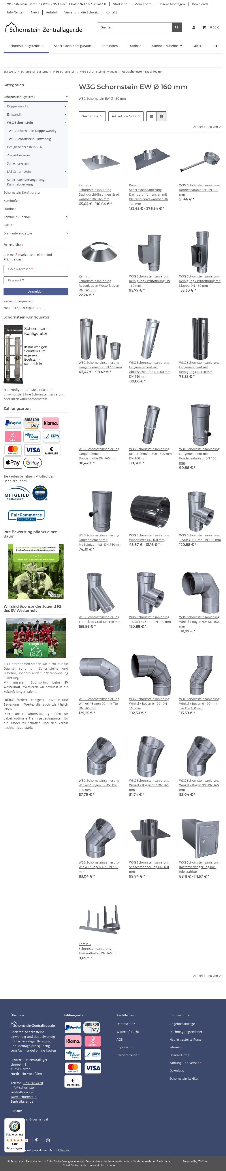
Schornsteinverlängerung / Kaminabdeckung (27, 182)
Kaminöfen (12, 201)
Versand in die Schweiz (81, 12)
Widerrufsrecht (128, 1032)
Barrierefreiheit (128, 1055)
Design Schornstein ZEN (25, 147)
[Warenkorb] (210, 27)
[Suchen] (135, 27)
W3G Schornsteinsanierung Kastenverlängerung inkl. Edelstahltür (199, 867)
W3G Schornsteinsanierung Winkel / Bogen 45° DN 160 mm (99, 867)
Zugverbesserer (18, 155)
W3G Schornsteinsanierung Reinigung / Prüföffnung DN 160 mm (149, 281)
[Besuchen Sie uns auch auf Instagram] (47, 1140)
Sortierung (90, 116)
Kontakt (111, 12)
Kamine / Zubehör (17, 217)
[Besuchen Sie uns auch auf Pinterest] (36, 1140)
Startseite (120, 4)
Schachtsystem (18, 163)
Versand (65, 1150)
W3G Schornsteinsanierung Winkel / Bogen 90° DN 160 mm (199, 621)
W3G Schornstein (20, 122)
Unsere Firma (179, 1055)
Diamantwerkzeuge (18, 233)
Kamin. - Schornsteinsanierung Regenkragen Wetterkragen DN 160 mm (99, 283)
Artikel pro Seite (124, 116)
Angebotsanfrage (182, 1024)
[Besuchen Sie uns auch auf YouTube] (25, 1140)
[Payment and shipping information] (13, 423)
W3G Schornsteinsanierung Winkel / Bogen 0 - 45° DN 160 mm (99, 785)
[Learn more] (44, 27)
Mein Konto (142, 4)
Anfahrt (51, 12)
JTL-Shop (203, 1161)
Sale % (8, 225)
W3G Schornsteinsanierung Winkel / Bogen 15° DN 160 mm (149, 785)
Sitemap (176, 1047)
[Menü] (22, 1121)
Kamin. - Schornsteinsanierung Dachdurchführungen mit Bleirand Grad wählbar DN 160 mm (148, 194)
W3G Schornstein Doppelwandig (32, 131)
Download (177, 1070)
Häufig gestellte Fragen (186, 1039)
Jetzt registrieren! (31, 307)
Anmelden (35, 291)
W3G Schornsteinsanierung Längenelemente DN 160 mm (100, 364)
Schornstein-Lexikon (184, 1078)
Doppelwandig (17, 106)
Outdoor (10, 209)
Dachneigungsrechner (186, 1032)
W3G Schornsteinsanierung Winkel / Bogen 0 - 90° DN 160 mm (149, 703)
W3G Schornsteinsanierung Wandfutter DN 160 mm (149, 537)
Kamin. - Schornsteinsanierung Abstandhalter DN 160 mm (98, 948)
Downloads (200, 4)
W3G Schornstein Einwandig (30, 139)
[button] (194, 27)
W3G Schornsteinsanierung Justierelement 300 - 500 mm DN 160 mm (150, 453)
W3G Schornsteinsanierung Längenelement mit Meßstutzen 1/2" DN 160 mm (100, 540)
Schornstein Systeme (19, 97)
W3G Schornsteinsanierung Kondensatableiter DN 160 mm (199, 190)
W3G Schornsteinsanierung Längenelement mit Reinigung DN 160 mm (199, 367)
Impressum (125, 1047)
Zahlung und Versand (186, 1063)
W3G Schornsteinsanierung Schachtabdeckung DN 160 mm (149, 867)
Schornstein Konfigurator (22, 192)
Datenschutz (126, 1024)
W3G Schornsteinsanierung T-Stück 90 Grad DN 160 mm (200, 537)
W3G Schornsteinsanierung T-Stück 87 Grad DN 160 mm (150, 619)
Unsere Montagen (171, 4)
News (35, 12)
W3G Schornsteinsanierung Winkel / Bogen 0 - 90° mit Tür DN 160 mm (199, 703)
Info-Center (15, 12)
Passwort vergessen (18, 301)
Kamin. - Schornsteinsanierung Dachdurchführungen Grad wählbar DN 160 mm (99, 192)
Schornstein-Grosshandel (29, 1119)
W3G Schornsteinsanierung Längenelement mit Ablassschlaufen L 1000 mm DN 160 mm (149, 369)
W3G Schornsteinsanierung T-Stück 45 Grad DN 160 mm (100, 619)
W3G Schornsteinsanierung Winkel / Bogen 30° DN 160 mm (199, 785)
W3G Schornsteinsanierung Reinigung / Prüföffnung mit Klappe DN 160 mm (199, 281)
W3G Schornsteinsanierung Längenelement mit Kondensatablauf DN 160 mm (199, 456)
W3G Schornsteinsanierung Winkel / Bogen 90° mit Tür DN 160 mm (99, 703)
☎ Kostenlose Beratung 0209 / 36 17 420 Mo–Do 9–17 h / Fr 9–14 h (56, 4)
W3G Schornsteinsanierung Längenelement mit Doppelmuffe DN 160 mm (99, 453)
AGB (120, 1039)
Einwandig (15, 114)
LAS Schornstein (19, 171)
